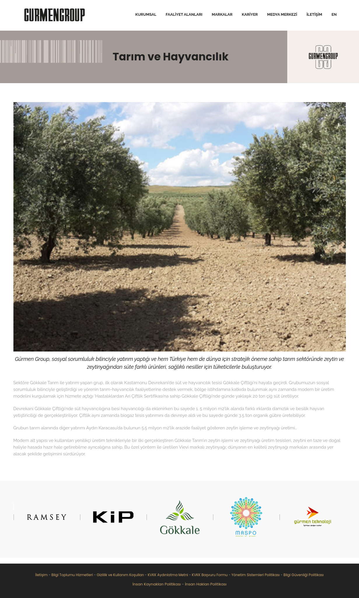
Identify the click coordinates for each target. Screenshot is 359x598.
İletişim (314, 14)
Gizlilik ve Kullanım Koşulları (120, 574)
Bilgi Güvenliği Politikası (303, 574)
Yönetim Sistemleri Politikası (255, 574)
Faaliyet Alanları (184, 14)
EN (334, 14)
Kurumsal (145, 14)
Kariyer (250, 14)
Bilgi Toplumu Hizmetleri (72, 574)
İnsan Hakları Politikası (206, 584)
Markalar (222, 14)
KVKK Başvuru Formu (210, 574)
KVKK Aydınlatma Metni (168, 574)
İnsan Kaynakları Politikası (156, 584)
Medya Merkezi (282, 14)
